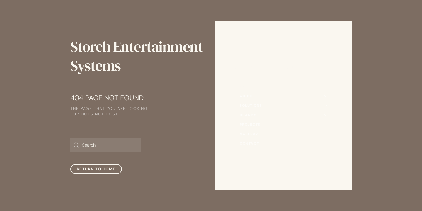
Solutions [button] (284, 105)
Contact (249, 143)
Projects (250, 124)
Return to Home (96, 168)
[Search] (105, 145)
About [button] (284, 96)
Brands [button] (284, 115)
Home (246, 86)
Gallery (249, 134)
